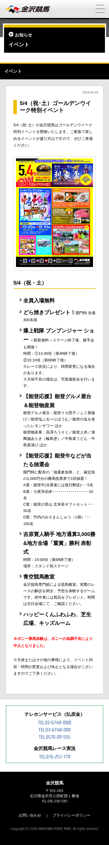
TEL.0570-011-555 (54, 737)
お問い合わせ (30, 815)
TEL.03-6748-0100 (54, 722)
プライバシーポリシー (71, 815)
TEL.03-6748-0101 (54, 730)
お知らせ (23, 35)
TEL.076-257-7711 (54, 757)
